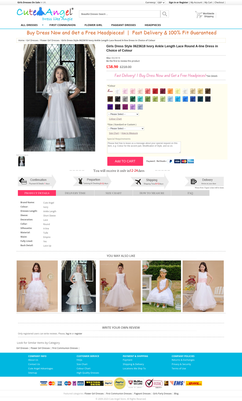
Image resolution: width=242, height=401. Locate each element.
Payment (127, 359)
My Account (196, 2)
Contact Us (34, 364)
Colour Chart (115, 118)
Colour (111, 85)
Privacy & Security (181, 364)
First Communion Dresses (65, 348)
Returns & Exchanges (183, 359)
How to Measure (129, 133)
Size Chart (114, 133)
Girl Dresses (32, 40)
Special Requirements (119, 138)
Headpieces (153, 25)
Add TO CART (125, 161)
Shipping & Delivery (133, 364)
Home (21, 40)
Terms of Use (179, 368)
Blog (176, 393)
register (78, 333)
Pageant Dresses (123, 25)
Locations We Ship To (134, 368)
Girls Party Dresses (162, 393)
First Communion (62, 25)
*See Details (211, 76)
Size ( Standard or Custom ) (121, 124)
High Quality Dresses (88, 372)
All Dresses (29, 25)
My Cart (208, 2)
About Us (33, 359)
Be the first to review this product (123, 60)
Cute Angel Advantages (40, 368)
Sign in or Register (178, 2)
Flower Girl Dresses (50, 40)
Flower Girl (93, 25)
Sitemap (32, 372)
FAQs (79, 359)
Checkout (219, 2)
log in (68, 333)
